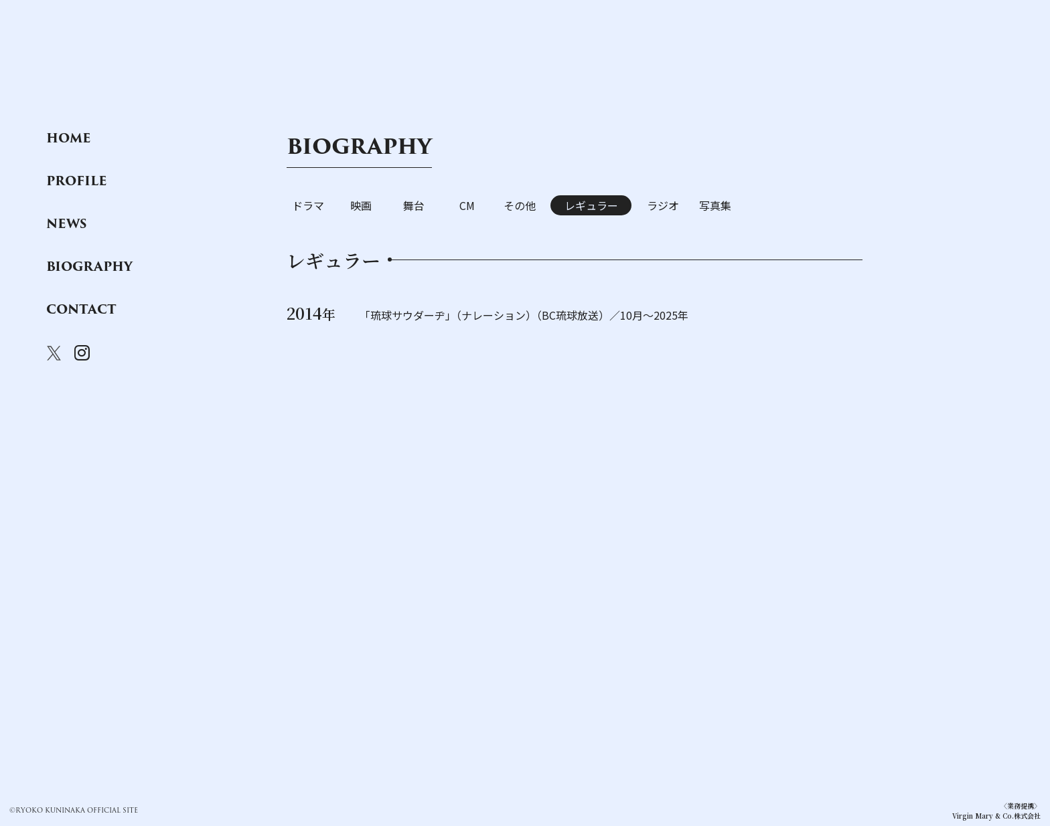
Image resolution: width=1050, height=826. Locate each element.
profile (76, 181)
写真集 (715, 205)
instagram (82, 353)
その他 (520, 205)
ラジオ (663, 205)
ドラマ (308, 205)
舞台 (414, 205)
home (68, 138)
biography (89, 266)
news (66, 224)
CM (467, 205)
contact (81, 309)
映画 (361, 205)
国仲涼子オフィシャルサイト (114, 68)
